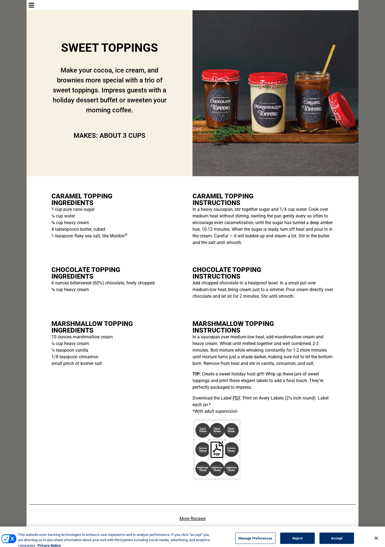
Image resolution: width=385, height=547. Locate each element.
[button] (192, 5)
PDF (236, 398)
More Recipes (193, 518)
